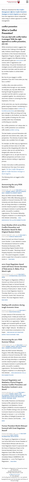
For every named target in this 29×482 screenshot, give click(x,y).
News (3, 277)
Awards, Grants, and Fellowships (16, 191)
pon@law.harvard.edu (14, 474)
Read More (12, 259)
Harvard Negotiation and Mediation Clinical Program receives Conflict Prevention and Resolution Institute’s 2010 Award (14, 384)
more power (19, 60)
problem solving (14, 130)
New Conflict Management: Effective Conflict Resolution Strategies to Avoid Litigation (14, 12)
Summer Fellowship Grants (13, 193)
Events (16, 435)
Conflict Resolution (15, 236)
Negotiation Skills (15, 312)
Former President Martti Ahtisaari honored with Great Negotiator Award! (14, 428)
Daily (3, 193)
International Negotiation (17, 276)
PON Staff (19, 190)
